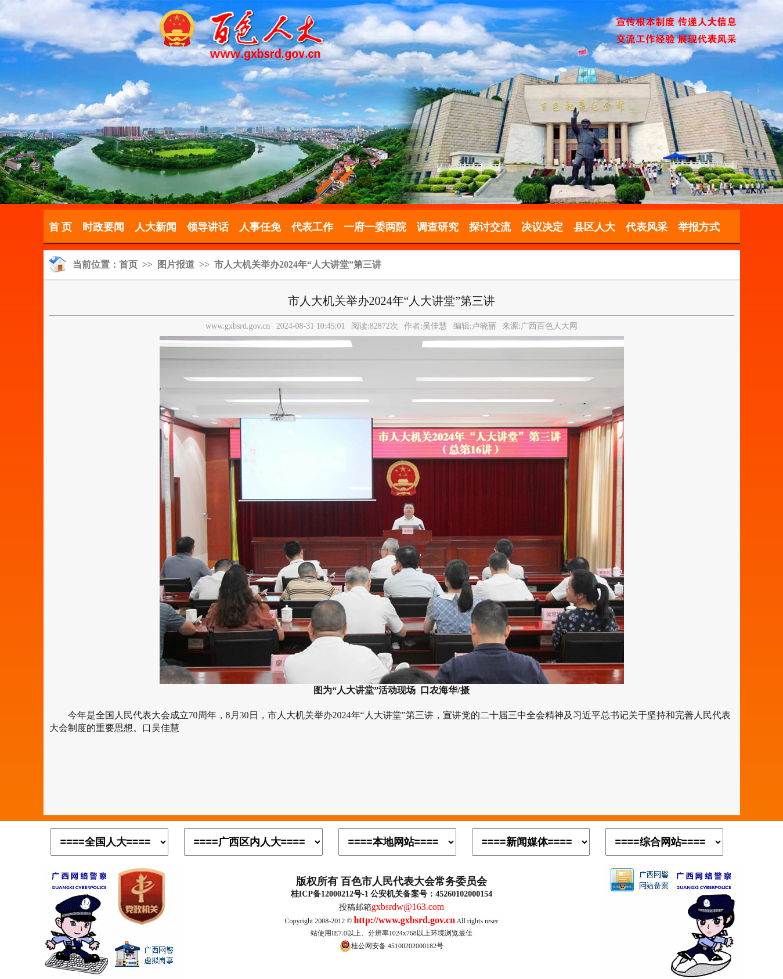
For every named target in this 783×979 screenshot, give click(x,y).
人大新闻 (155, 227)
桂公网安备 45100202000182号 (391, 946)
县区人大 (594, 227)
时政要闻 (103, 227)
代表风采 (646, 227)
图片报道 (175, 264)
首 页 (61, 227)
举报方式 (699, 227)
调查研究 (438, 227)
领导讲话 (208, 227)
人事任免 (260, 227)
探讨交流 (490, 227)
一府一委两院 (375, 227)
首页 (128, 264)
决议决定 (542, 227)
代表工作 (312, 227)
